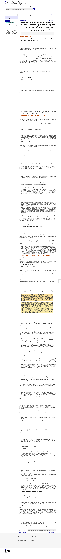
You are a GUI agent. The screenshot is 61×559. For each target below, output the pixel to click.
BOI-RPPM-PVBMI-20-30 (36, 311)
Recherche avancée (42, 9)
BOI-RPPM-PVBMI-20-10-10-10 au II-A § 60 (46, 274)
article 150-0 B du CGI (49, 48)
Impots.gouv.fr (33, 544)
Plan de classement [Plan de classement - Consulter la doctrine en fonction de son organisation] (11, 6)
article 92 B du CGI (52, 366)
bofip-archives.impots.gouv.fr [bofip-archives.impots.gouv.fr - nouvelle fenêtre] (21, 540)
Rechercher (34, 9)
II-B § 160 (25, 390)
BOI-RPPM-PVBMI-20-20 (32, 286)
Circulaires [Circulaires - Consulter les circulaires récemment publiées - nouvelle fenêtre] (32, 539)
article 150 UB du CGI (49, 330)
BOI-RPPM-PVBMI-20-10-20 (49, 277)
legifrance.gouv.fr (45, 551)
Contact (6, 537)
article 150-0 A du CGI (26, 61)
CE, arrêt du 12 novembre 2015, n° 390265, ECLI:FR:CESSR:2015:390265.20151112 (37, 300)
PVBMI (17, 11)
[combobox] (19, 9)
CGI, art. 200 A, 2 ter (23, 497)
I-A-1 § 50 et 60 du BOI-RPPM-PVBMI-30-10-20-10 (44, 58)
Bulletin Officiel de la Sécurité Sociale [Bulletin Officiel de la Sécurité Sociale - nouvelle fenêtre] (35, 537)
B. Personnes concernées (11, 27)
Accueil (6, 6)
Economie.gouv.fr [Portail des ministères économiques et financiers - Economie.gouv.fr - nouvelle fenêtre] (33, 543)
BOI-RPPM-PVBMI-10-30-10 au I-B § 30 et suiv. (33, 88)
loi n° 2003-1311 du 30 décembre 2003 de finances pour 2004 (31, 330)
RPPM (15, 11)
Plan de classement (10, 11)
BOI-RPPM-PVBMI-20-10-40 (42, 421)
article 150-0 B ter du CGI (37, 84)
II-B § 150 (40, 512)
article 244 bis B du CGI (48, 102)
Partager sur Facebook (47, 17)
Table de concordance (21, 537)
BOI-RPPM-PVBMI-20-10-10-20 (33, 527)
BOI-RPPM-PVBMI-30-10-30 (51, 359)
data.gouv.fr (52, 551)
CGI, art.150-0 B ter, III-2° (34, 146)
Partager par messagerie (54, 17)
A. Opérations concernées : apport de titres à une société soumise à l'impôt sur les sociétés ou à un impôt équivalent (12, 25)
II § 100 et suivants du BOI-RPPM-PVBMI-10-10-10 (31, 62)
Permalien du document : (22, 530)
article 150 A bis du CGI (35, 329)
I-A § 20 (45, 119)
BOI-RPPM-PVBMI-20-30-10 (25, 287)
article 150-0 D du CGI (48, 303)
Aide (5, 536)
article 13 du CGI (48, 75)
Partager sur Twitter (49, 17)
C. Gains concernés (10, 28)
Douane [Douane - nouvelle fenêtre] (32, 540)
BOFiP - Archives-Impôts (31, 6)
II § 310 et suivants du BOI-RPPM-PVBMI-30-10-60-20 (30, 503)
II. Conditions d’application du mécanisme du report (11, 31)
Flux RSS (19, 536)
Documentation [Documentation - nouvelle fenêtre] (20, 539)
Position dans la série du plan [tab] (10, 16)
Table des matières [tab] (8, 14)
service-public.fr (38, 551)
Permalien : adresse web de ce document (52, 14)
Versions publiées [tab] (8, 18)
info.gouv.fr (33, 551)
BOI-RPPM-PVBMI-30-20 (27, 309)
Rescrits (26, 6)
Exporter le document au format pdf (47, 14)
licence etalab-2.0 (22, 557)
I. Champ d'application (10, 22)
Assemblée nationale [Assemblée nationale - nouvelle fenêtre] (33, 536)
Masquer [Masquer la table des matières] (8, 20)
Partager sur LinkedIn (52, 17)
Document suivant (52, 20)
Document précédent (22, 20)
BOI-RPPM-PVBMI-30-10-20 (32, 49)
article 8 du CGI (22, 88)
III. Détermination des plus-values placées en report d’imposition (11, 33)
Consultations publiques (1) (19, 6)
